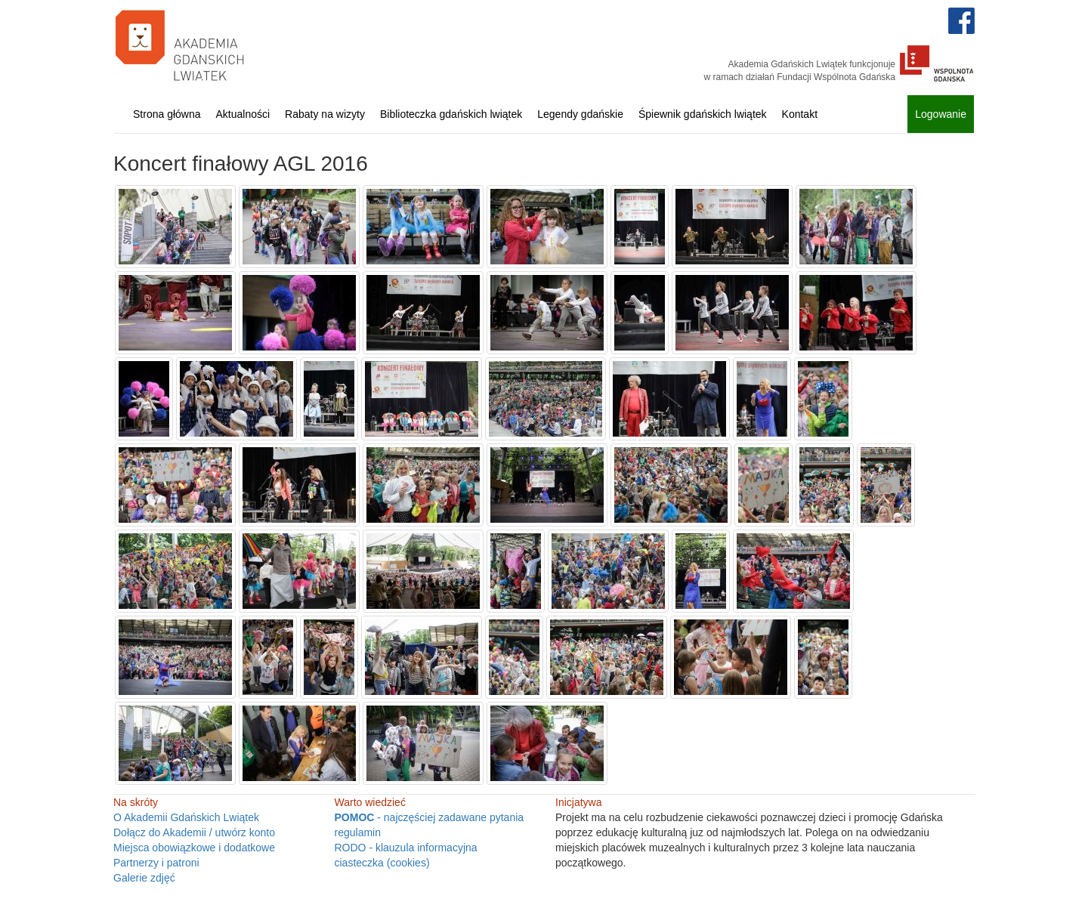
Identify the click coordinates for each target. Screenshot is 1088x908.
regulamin (358, 832)
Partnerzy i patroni (156, 863)
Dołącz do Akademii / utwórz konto (194, 832)
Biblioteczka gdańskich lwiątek (451, 114)
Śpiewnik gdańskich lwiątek (702, 114)
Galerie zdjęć (144, 878)
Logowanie (940, 114)
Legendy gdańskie (580, 114)
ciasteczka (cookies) (382, 863)
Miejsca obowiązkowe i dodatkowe (194, 848)
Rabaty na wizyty (325, 114)
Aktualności (243, 114)
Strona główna (167, 114)
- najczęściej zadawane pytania (429, 817)
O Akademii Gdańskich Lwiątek (186, 817)
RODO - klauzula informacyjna (406, 848)
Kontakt (800, 114)
